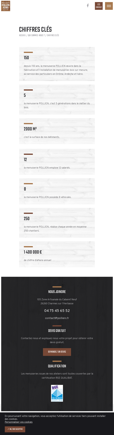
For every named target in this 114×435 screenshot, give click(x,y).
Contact (99, 7)
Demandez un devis (57, 352)
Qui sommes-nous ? (36, 35)
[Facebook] (88, 6)
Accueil (22, 35)
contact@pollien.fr (57, 318)
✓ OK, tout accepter (15, 429)
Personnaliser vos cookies (19, 422)
